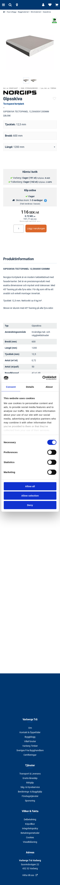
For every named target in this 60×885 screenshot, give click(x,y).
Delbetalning (30, 819)
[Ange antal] (18, 229)
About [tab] (49, 386)
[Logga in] (43, 5)
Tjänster (30, 765)
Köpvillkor (30, 824)
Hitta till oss (28, 875)
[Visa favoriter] (50, 5)
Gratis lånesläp (30, 778)
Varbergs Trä (30, 719)
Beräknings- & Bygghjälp (30, 791)
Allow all (30, 486)
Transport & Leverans (30, 773)
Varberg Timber (30, 746)
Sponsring (30, 800)
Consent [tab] (11, 386)
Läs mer (7, 115)
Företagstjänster (30, 796)
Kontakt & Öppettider (30, 732)
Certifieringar (30, 755)
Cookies (30, 837)
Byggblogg (30, 737)
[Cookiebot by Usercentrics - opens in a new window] (42, 378)
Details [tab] (30, 386)
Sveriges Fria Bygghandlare (30, 750)
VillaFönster (30, 741)
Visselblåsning (30, 842)
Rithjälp (30, 782)
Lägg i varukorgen (36, 228)
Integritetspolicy (30, 828)
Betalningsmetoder (30, 833)
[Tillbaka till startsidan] (30, 5)
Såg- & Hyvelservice (30, 787)
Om (30, 728)
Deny (30, 505)
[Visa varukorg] (56, 5)
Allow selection (30, 495)
